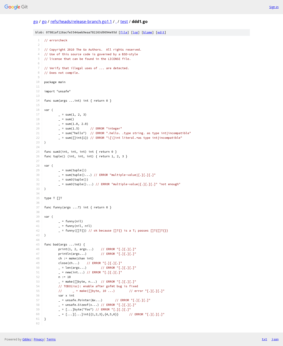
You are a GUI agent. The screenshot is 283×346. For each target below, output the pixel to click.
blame (147, 32)
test (124, 21)
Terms (51, 339)
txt (264, 339)
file (123, 32)
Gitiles (26, 339)
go (35, 21)
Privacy (39, 339)
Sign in (274, 7)
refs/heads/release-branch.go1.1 (81, 21)
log (135, 32)
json (275, 339)
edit (160, 32)
